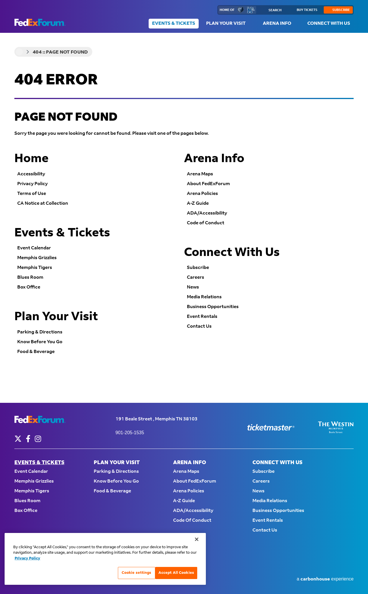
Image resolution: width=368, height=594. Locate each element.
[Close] (196, 539)
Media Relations (204, 297)
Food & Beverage (36, 352)
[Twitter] (18, 438)
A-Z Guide (198, 203)
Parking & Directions (39, 332)
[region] (105, 559)
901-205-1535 (130, 432)
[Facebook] (28, 438)
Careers (195, 277)
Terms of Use (31, 194)
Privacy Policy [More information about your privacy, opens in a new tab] (27, 558)
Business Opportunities (213, 307)
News (193, 287)
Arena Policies (202, 194)
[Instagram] (38, 438)
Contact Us (199, 326)
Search (275, 10)
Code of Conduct (205, 223)
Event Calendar (34, 248)
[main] (184, 218)
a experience (325, 579)
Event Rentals (202, 316)
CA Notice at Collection (42, 203)
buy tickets (307, 10)
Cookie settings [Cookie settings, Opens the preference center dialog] (137, 573)
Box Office (28, 287)
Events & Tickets (173, 23)
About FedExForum (208, 184)
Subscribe (198, 268)
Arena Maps (200, 174)
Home (19, 51)
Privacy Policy (32, 184)
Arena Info (277, 23)
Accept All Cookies (176, 573)
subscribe (341, 10)
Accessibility (31, 174)
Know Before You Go (39, 342)
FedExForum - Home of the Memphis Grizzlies (40, 22)
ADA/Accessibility (207, 213)
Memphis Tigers (34, 268)
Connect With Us (328, 23)
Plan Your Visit (226, 23)
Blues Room (30, 277)
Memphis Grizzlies (37, 258)
